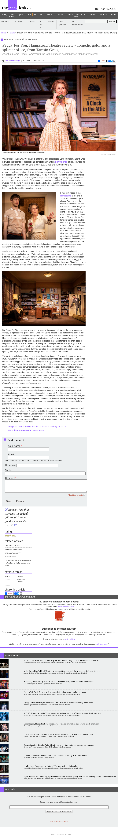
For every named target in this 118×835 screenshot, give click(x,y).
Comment (10, 478)
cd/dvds (103, 14)
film (29, 14)
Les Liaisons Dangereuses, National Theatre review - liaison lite (51, 766)
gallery (31, 21)
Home (3, 33)
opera (20, 14)
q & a (41, 24)
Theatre (12, 33)
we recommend (77, 23)
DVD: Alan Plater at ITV (12, 553)
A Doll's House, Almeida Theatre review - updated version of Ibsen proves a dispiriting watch (63, 713)
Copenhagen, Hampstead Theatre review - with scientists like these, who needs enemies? (61, 724)
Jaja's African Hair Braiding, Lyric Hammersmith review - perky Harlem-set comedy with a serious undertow (70, 776)
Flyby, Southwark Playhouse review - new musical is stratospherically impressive (58, 702)
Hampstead (65, 196)
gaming (92, 14)
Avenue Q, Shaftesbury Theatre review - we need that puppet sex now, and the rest (59, 681)
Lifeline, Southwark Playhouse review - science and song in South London (55, 755)
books (113, 14)
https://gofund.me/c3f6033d (66, 606)
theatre (49, 14)
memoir (7, 579)
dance (70, 14)
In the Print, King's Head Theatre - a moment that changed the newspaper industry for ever (62, 671)
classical (38, 14)
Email (11, 454)
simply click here (69, 639)
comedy (60, 14)
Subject (8, 470)
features (18, 21)
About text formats (75, 495)
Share (101, 61)
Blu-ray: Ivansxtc (10, 557)
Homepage (10, 465)
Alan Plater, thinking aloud (13, 549)
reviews (5, 21)
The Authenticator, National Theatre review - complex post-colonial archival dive (58, 734)
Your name (14, 446)
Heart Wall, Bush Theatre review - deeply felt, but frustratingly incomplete (55, 692)
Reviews (7, 576)
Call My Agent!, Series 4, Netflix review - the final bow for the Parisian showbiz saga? (18, 563)
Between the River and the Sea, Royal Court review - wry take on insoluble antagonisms (61, 660)
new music (11, 15)
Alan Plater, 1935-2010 (12, 546)
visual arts (78, 15)
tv (85, 14)
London (7, 585)
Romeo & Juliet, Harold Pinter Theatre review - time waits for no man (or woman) (59, 745)
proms (51, 21)
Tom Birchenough (12, 60)
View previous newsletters (59, 821)
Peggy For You (37, 426)
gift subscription (102, 644)
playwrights (61, 161)
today (4, 14)
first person (62, 23)
